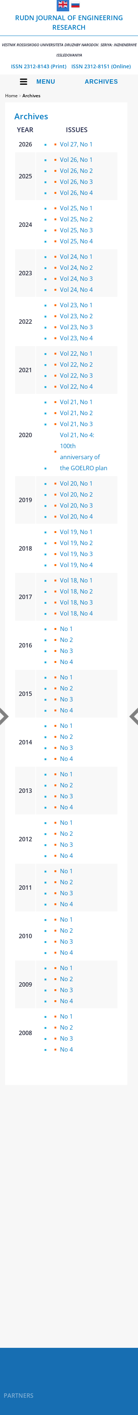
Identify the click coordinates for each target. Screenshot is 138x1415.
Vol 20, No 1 (76, 483)
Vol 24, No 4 (76, 290)
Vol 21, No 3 (76, 424)
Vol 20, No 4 (76, 516)
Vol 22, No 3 (76, 375)
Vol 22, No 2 (76, 364)
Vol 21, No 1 (76, 402)
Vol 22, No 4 (76, 386)
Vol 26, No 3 (76, 182)
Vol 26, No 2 (76, 171)
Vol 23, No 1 (76, 305)
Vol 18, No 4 (76, 613)
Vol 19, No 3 (76, 554)
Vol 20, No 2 (76, 494)
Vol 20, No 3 (76, 505)
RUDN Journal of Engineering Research (69, 35)
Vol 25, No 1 (76, 208)
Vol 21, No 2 (76, 413)
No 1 (66, 629)
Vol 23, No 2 (76, 316)
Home (11, 95)
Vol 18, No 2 (76, 591)
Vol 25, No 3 (76, 230)
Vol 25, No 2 (76, 219)
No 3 (66, 651)
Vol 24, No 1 (76, 257)
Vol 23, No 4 (76, 338)
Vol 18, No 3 (76, 602)
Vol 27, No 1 (76, 144)
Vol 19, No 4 (76, 565)
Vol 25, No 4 (76, 241)
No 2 (66, 640)
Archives (101, 82)
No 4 (66, 662)
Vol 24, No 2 (76, 268)
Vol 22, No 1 (76, 353)
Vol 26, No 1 (76, 160)
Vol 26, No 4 (76, 193)
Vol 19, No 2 (76, 543)
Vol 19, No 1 (76, 532)
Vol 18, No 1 (76, 580)
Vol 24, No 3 (76, 279)
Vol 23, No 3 (76, 327)
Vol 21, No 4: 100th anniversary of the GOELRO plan (83, 451)
